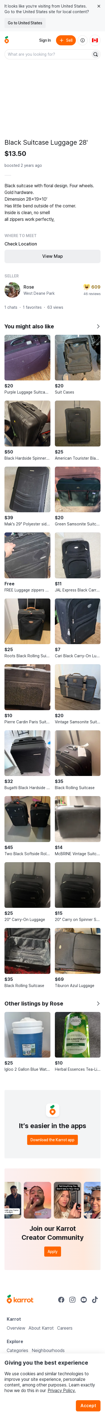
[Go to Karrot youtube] (83, 1299)
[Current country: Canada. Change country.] (95, 40)
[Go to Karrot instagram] (72, 1299)
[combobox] (48, 54)
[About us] (83, 40)
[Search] (95, 54)
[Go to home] (6, 40)
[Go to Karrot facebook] (61, 1299)
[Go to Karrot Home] (20, 1300)
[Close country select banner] (99, 6)
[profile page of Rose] (12, 290)
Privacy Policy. (62, 1390)
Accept (88, 1405)
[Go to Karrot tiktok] (95, 1299)
